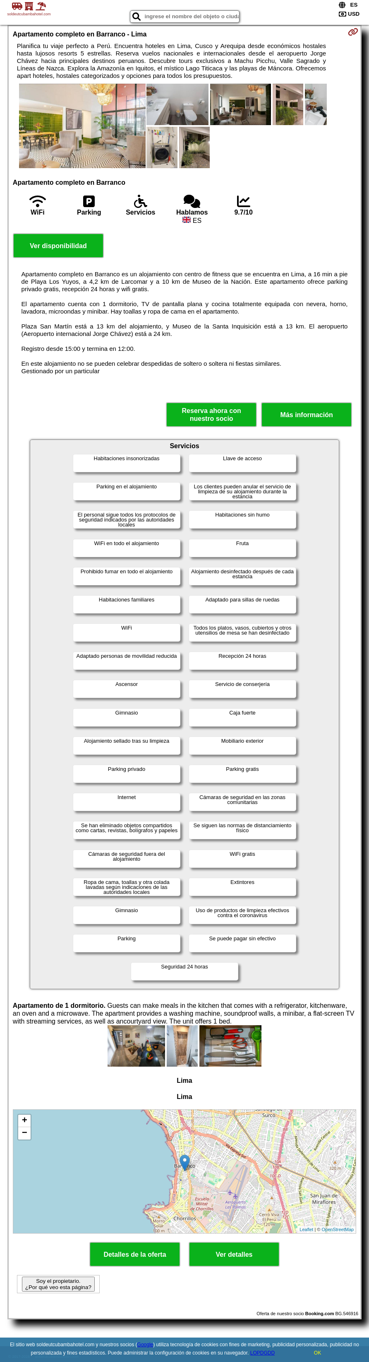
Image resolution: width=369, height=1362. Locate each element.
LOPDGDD (262, 1353)
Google (145, 1345)
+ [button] (24, 1121)
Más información (306, 414)
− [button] (24, 1133)
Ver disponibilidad (58, 245)
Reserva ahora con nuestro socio (211, 414)
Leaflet (306, 1229)
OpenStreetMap (338, 1229)
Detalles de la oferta (134, 1254)
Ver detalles (234, 1254)
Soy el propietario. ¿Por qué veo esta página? (58, 1284)
